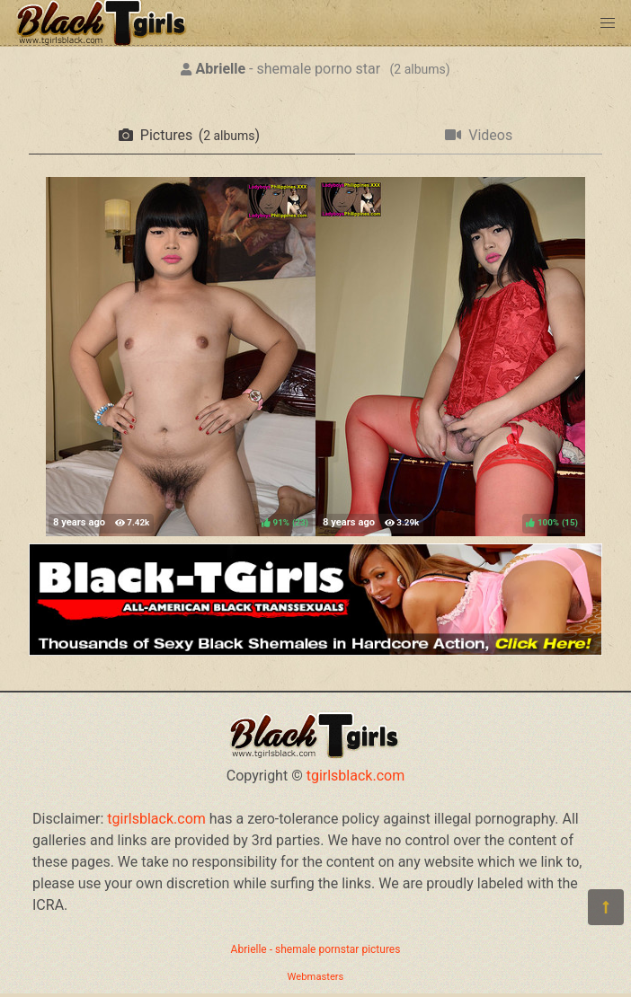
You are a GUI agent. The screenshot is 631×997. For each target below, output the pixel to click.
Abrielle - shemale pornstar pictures (316, 949)
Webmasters (316, 977)
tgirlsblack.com (356, 775)
